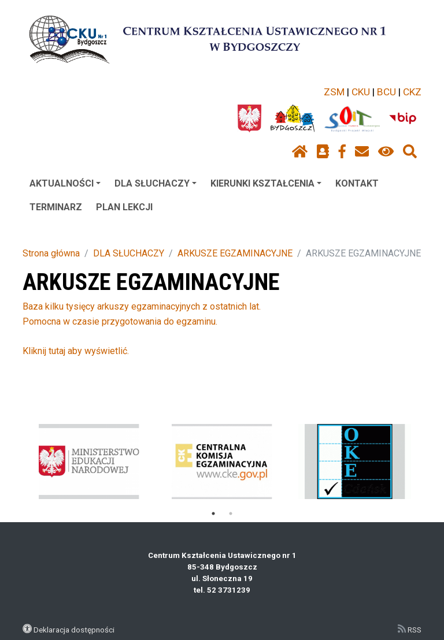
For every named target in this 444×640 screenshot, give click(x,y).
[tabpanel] (89, 461)
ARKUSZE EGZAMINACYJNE (235, 253)
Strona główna (51, 253)
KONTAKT (357, 183)
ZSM (334, 92)
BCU (386, 92)
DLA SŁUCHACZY (155, 183)
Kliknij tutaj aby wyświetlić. (76, 350)
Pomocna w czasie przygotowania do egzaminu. (120, 321)
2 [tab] (230, 513)
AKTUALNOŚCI (65, 183)
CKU (361, 92)
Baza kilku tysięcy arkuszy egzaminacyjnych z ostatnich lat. (142, 306)
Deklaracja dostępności (74, 629)
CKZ (412, 92)
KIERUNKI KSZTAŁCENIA (265, 183)
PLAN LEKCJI (124, 207)
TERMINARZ (55, 207)
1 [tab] (213, 513)
